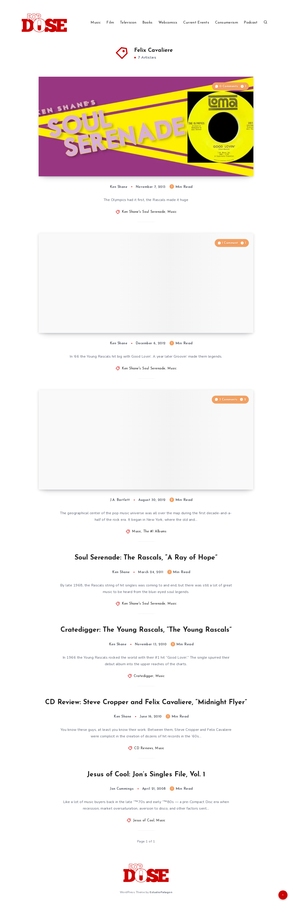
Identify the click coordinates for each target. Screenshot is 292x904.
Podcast (250, 22)
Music (96, 22)
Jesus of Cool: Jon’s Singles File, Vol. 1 (146, 774)
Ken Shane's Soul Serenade (143, 212)
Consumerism (226, 22)
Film (110, 22)
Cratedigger (143, 676)
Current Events (196, 22)
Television (128, 22)
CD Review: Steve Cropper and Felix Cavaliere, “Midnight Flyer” (146, 702)
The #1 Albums (155, 531)
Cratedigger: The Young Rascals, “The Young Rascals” (146, 630)
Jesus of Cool (143, 820)
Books (147, 22)
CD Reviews (143, 748)
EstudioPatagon (161, 892)
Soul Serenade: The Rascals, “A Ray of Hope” (146, 557)
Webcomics (167, 22)
